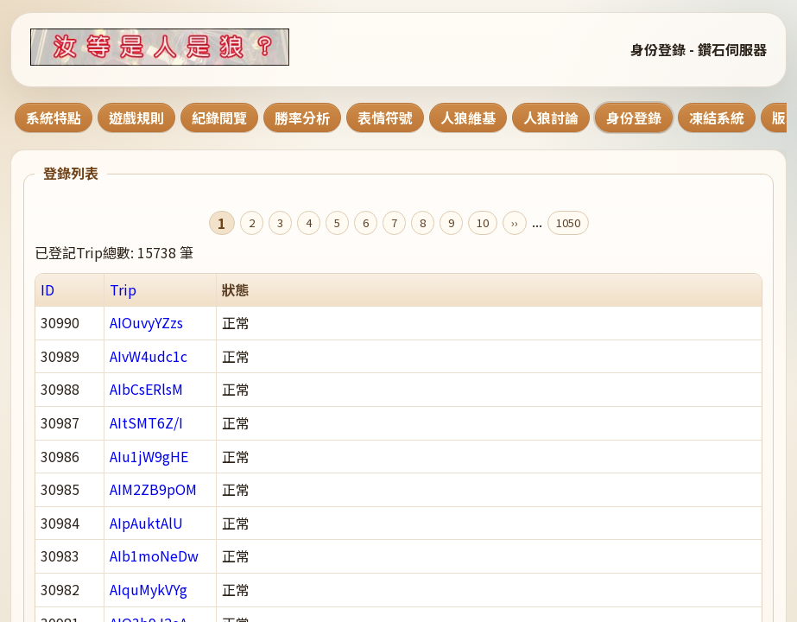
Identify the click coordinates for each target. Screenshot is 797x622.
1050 (568, 222)
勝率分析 (302, 117)
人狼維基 (468, 117)
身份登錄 (633, 117)
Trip (123, 289)
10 (483, 222)
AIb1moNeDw (154, 555)
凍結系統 (716, 117)
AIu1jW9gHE (149, 456)
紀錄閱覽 (219, 117)
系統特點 (53, 117)
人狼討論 (551, 117)
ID (47, 289)
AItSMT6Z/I (146, 422)
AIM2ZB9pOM (153, 489)
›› (514, 222)
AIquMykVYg (148, 589)
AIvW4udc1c (148, 356)
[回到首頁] (181, 47)
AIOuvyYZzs (146, 322)
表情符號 (385, 117)
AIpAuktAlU (146, 522)
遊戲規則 (136, 117)
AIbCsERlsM (146, 388)
